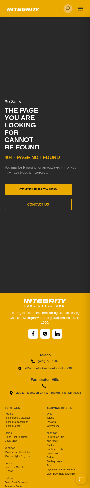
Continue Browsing (38, 189)
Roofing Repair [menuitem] (13, 426)
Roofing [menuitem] (9, 413)
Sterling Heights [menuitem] (55, 461)
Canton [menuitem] (50, 445)
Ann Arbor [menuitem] (52, 441)
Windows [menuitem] (10, 447)
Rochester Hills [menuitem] (55, 449)
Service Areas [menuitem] (59, 408)
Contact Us (38, 204)
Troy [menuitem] (49, 465)
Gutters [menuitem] (9, 478)
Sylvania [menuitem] (51, 422)
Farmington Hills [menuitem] (55, 437)
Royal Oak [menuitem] (52, 453)
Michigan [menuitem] (52, 432)
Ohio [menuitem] (49, 413)
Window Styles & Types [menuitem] (17, 456)
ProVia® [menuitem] (9, 471)
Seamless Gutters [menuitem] (14, 486)
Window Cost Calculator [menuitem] (17, 452)
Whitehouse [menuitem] (53, 426)
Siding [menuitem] (8, 432)
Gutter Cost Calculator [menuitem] (16, 482)
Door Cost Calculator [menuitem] (16, 467)
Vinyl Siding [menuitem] (11, 441)
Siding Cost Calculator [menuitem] (16, 437)
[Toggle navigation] (80, 8)
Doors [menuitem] (8, 463)
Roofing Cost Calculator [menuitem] (17, 418)
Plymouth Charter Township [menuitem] (61, 469)
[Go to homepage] (23, 11)
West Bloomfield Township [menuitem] (61, 473)
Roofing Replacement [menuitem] (16, 422)
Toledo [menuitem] (50, 418)
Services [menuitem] (12, 408)
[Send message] (81, 479)
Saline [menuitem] (50, 457)
